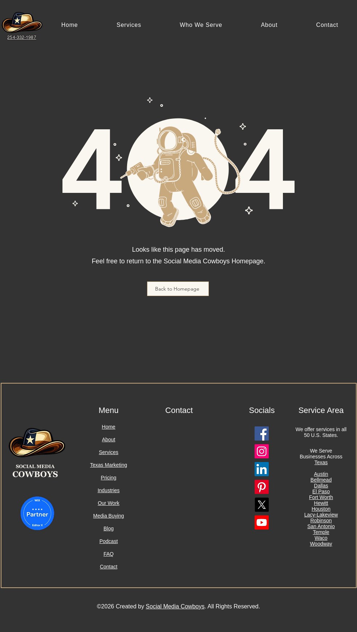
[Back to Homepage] (178, 288)
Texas (321, 462)
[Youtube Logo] (262, 522)
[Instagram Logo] (262, 451)
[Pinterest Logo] (262, 487)
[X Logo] (262, 505)
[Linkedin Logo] (262, 469)
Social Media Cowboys (175, 606)
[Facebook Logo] (262, 433)
